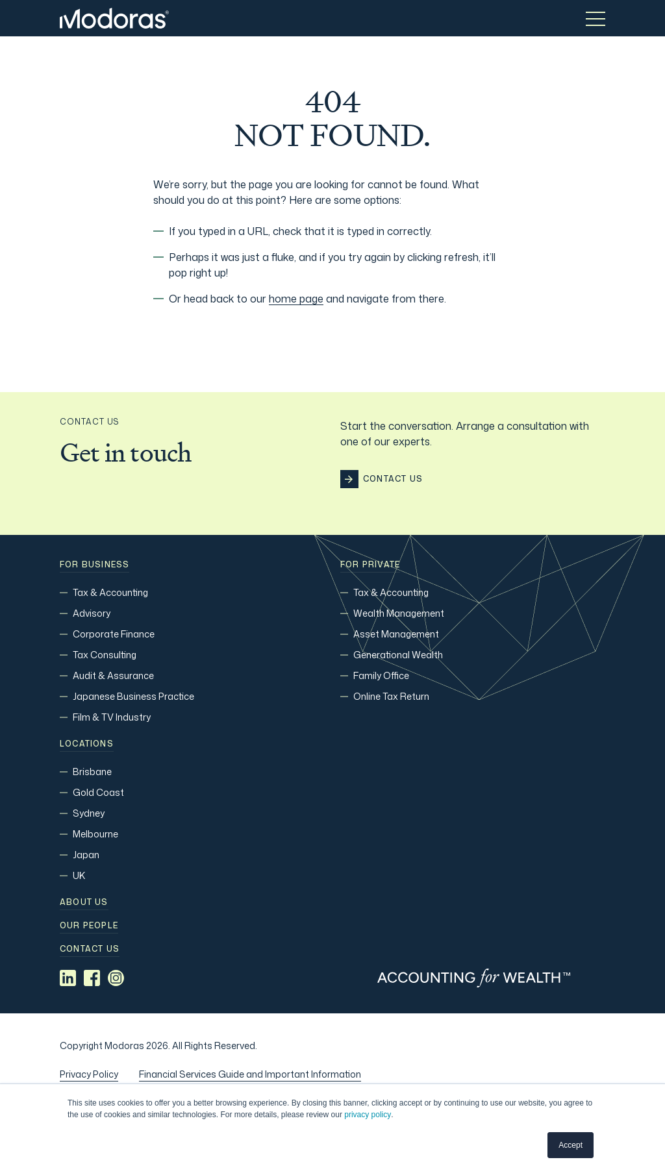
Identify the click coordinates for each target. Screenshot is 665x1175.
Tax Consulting (104, 655)
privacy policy (367, 1114)
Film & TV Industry (112, 717)
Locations (87, 744)
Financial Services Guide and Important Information (250, 1074)
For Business (94, 565)
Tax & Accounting (110, 592)
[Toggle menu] (595, 18)
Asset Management (396, 634)
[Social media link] (68, 978)
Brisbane (92, 771)
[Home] (114, 18)
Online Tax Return (391, 696)
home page (296, 298)
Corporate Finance (114, 634)
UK (79, 875)
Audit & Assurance (113, 675)
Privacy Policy (89, 1074)
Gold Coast (98, 792)
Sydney (89, 813)
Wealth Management (398, 613)
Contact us (89, 949)
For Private (370, 565)
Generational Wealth (398, 655)
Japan (86, 854)
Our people (89, 926)
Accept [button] (570, 1145)
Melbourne (95, 834)
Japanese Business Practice (133, 696)
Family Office (381, 675)
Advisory (91, 613)
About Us (84, 902)
